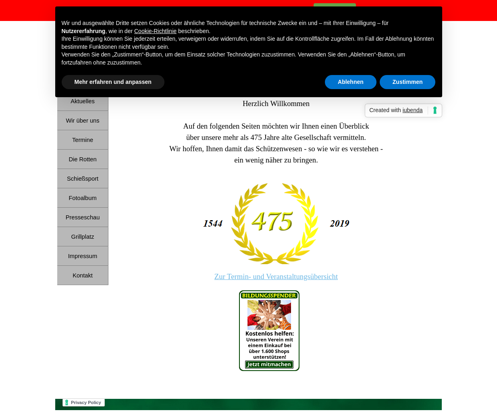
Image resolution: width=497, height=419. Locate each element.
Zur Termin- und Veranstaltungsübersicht (276, 276)
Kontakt (83, 275)
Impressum (82, 256)
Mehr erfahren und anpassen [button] (113, 82)
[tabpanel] (276, 227)
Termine (82, 140)
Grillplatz (82, 236)
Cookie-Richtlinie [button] (155, 31)
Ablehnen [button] (351, 82)
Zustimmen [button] (408, 82)
